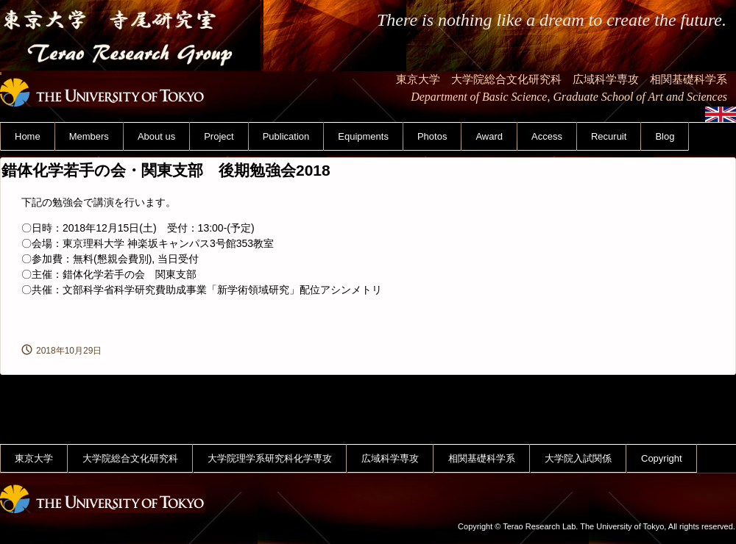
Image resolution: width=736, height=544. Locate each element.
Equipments (363, 136)
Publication (286, 136)
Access (546, 136)
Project (218, 136)
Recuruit (608, 136)
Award (489, 136)
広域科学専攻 (390, 458)
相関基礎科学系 (481, 458)
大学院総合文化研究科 (130, 458)
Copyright (661, 458)
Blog (664, 136)
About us (156, 136)
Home (27, 136)
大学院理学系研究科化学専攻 (270, 458)
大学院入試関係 (578, 458)
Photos (432, 136)
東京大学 (34, 458)
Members (89, 136)
